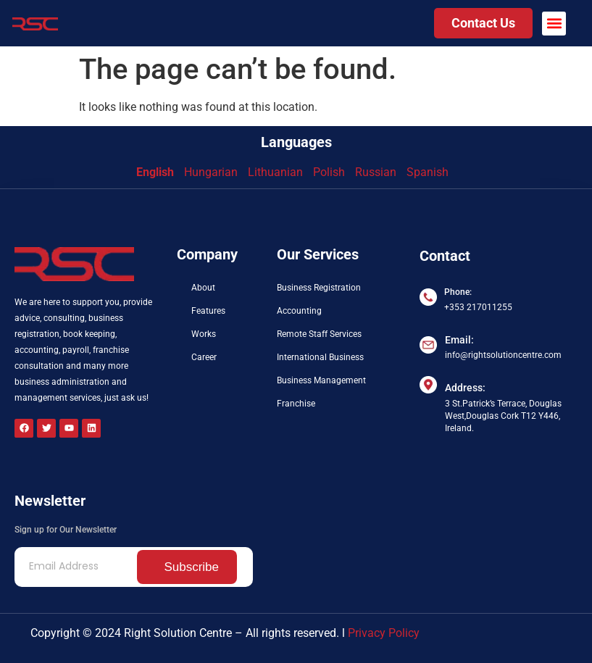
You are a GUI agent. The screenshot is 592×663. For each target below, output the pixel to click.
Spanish (428, 172)
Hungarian (211, 172)
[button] (554, 24)
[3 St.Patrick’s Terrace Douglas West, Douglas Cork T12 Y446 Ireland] (499, 494)
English (155, 172)
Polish (329, 172)
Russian (375, 172)
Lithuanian (275, 172)
